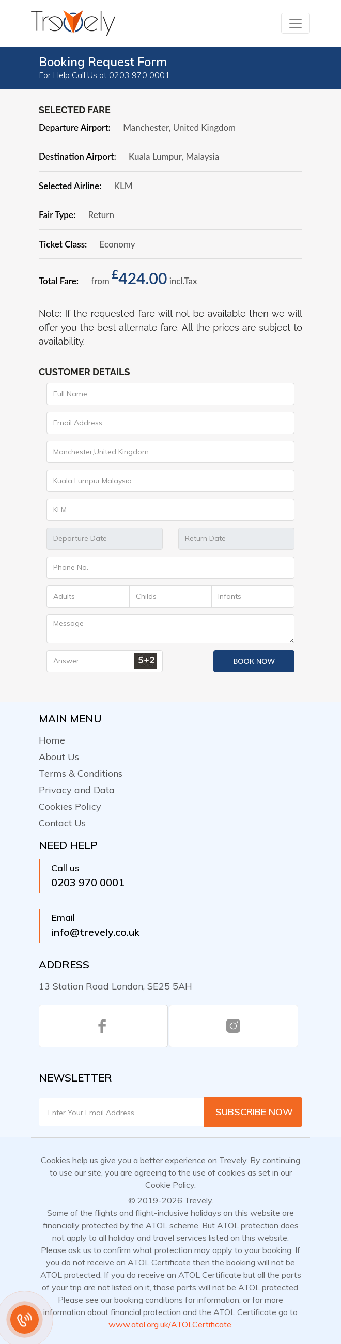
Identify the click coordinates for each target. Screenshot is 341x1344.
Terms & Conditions (80, 773)
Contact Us (62, 823)
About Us (59, 757)
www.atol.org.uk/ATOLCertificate (170, 1324)
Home (52, 740)
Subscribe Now (254, 1112)
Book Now (254, 661)
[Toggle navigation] (295, 23)
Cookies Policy (70, 806)
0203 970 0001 (88, 882)
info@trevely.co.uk (95, 931)
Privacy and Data (77, 790)
